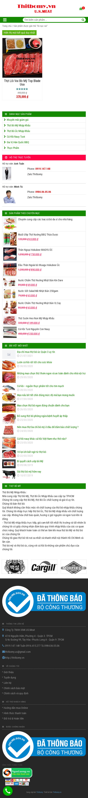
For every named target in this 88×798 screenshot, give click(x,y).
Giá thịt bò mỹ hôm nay (29, 471)
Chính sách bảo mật (14, 688)
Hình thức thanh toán (15, 713)
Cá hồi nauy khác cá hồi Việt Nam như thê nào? (42, 438)
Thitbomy (39, 792)
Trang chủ (6, 26)
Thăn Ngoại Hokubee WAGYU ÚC (35, 249)
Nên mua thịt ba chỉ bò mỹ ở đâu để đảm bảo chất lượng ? (47, 427)
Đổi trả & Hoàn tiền (14, 718)
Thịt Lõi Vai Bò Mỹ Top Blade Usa (22, 82)
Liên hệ (7, 682)
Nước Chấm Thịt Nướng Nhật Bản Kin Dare (40, 280)
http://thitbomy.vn (14, 657)
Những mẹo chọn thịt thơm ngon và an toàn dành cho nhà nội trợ (51, 373)
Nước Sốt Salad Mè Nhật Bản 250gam (38, 290)
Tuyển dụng (10, 677)
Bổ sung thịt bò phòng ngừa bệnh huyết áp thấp (42, 415)
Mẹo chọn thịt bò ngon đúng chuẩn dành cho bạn (43, 405)
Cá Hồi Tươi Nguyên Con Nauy (34, 329)
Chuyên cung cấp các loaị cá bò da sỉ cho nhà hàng (45, 219)
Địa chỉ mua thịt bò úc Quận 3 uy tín (36, 351)
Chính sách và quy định (16, 693)
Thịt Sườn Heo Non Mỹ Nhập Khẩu (36, 318)
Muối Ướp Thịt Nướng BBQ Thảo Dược (38, 234)
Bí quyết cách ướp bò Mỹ (30, 461)
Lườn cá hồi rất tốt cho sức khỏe (34, 362)
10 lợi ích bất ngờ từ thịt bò (31, 451)
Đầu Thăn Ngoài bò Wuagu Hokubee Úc (39, 265)
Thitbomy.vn (57, 792)
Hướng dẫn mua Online (16, 707)
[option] (14, 567)
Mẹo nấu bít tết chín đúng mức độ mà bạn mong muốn (46, 395)
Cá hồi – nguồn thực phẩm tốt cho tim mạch (40, 386)
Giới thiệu (9, 672)
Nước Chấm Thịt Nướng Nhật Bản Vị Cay (39, 303)
